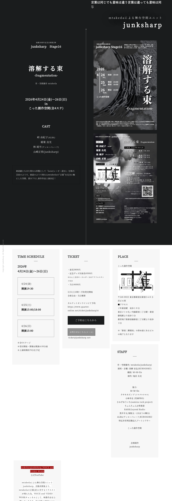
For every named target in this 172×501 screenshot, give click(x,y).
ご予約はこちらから (86, 320)
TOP (16, 488)
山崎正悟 (57, 488)
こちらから (86, 429)
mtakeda (26, 488)
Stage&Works (42, 488)
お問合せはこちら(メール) (81, 332)
